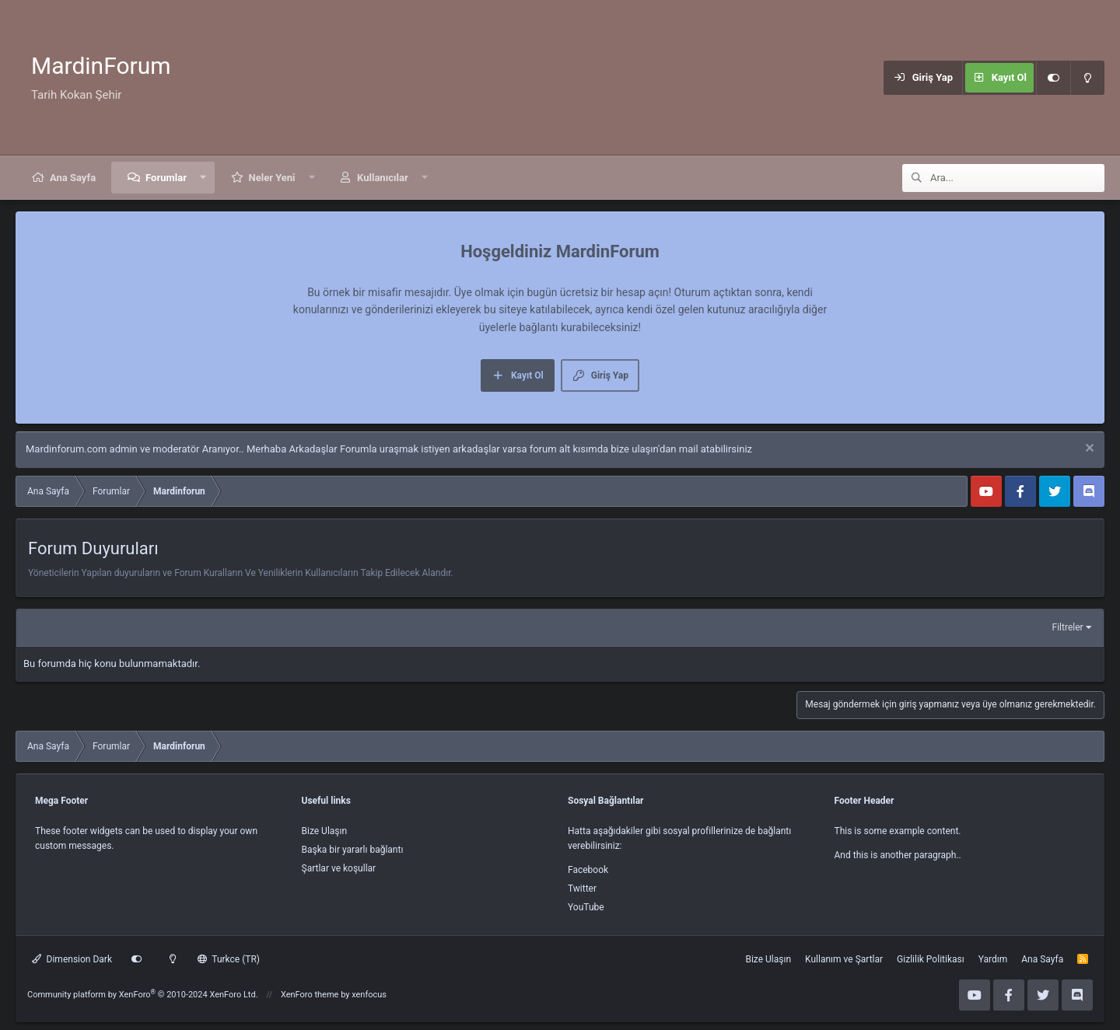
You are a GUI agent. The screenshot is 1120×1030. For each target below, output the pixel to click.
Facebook (588, 869)
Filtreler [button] (1067, 627)
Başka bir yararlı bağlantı (353, 849)
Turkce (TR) (229, 959)
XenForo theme (310, 995)
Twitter (582, 888)
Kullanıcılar (382, 177)
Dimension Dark (72, 959)
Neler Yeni (272, 177)
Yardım (993, 959)
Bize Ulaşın (325, 831)
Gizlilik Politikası (930, 959)
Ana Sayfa (73, 177)
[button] (203, 178)
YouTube (586, 907)
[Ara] (1017, 178)
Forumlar (166, 177)
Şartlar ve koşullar (339, 868)
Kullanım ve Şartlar (844, 959)
